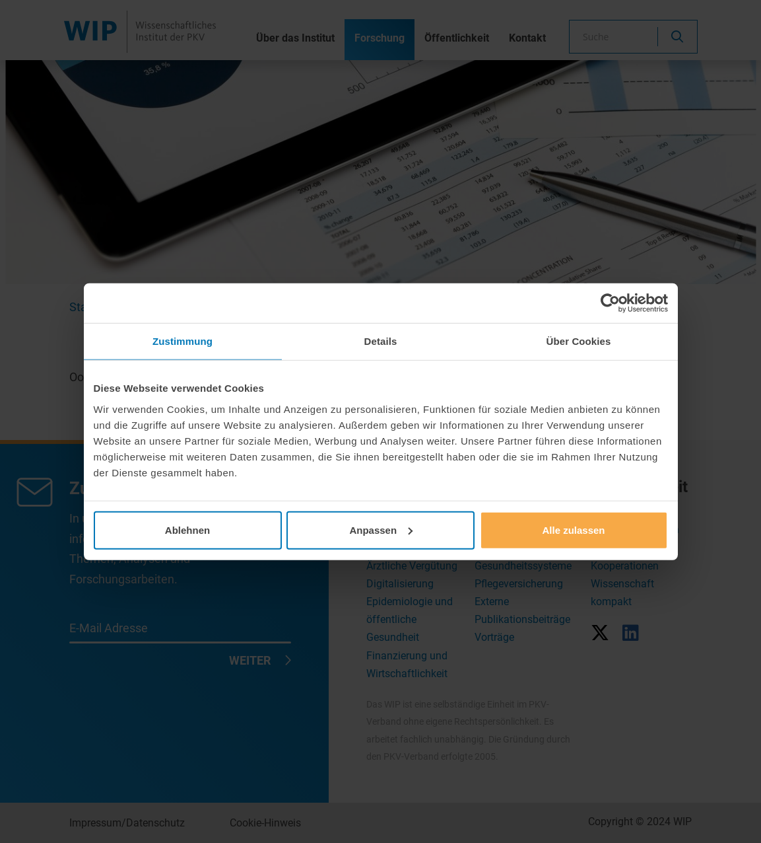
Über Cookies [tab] (578, 341)
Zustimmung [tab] (182, 341)
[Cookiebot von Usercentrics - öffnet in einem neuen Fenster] (610, 303)
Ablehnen (187, 529)
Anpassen (381, 529)
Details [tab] (380, 341)
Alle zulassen (573, 529)
